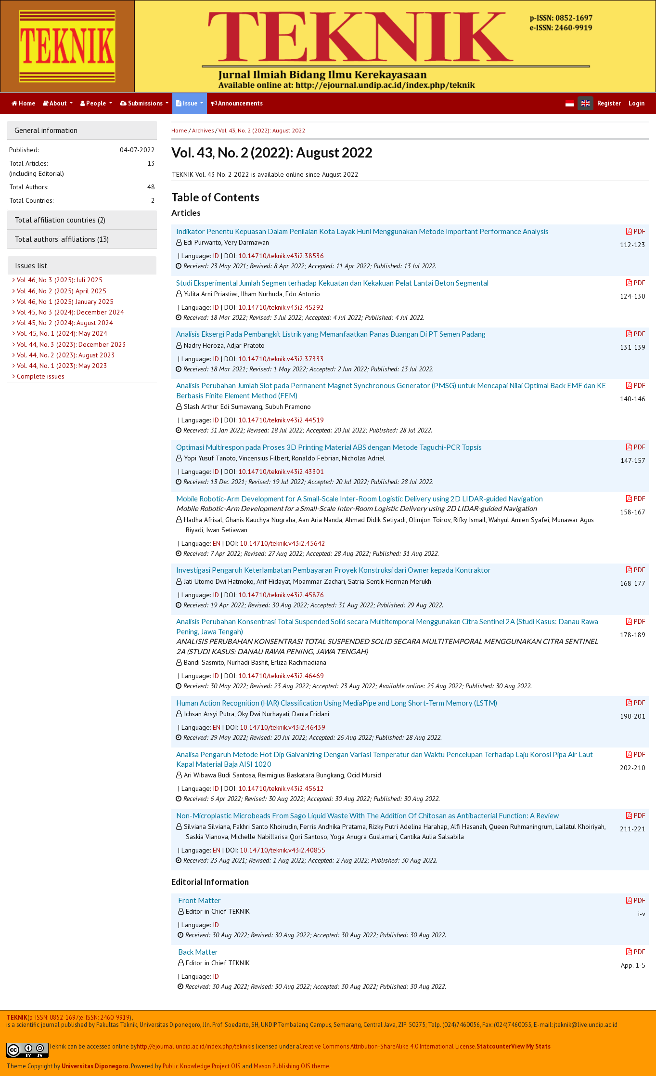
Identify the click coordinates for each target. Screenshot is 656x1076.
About (55, 103)
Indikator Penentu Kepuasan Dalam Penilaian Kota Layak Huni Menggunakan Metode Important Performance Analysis (362, 231)
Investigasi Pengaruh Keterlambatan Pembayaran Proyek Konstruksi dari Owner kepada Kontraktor (333, 569)
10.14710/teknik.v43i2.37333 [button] (281, 358)
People (93, 103)
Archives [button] (203, 130)
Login (636, 103)
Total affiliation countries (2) (59, 219)
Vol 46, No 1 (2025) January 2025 (64, 301)
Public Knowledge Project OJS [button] (202, 1066)
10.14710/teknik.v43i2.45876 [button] (281, 594)
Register (609, 103)
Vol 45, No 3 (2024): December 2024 (69, 312)
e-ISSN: (104, 1017)
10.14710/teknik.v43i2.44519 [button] (281, 420)
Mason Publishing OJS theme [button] (291, 1066)
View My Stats (531, 1046)
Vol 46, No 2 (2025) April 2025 (60, 291)
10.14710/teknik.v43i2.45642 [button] (282, 543)
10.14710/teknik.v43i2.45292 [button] (281, 307)
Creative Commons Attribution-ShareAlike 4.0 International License (387, 1046)
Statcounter (493, 1046)
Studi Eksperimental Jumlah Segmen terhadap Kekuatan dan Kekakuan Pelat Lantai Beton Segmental (332, 282)
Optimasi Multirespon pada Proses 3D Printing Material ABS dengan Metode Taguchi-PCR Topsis (329, 447)
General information (45, 130)
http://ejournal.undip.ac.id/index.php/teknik (193, 1046)
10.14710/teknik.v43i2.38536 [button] (281, 255)
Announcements (237, 103)
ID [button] (216, 255)
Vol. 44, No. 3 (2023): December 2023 (70, 344)
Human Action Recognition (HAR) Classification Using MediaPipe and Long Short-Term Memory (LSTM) (336, 702)
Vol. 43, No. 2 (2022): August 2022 (262, 130)
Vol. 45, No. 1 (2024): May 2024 (61, 333)
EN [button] (216, 543)
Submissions (142, 103)
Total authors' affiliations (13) (61, 239)
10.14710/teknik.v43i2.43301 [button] (281, 471)
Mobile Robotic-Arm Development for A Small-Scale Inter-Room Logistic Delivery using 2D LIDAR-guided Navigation (359, 498)
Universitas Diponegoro (95, 1066)
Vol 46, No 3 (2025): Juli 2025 (59, 280)
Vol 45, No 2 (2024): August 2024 (64, 322)
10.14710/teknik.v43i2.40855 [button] (282, 850)
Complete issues (39, 376)
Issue (187, 103)
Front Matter (199, 900)
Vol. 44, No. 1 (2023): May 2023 (61, 365)
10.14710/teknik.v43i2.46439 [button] (282, 727)
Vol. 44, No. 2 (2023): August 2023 (65, 355)
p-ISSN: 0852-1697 (54, 1017)
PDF (635, 231)
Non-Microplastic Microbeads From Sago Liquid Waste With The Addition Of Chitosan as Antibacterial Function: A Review (367, 815)
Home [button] (179, 130)
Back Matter (198, 951)
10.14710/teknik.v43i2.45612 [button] (281, 788)
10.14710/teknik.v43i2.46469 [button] (281, 675)
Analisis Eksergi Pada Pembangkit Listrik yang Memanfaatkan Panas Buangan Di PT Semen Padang (331, 333)
